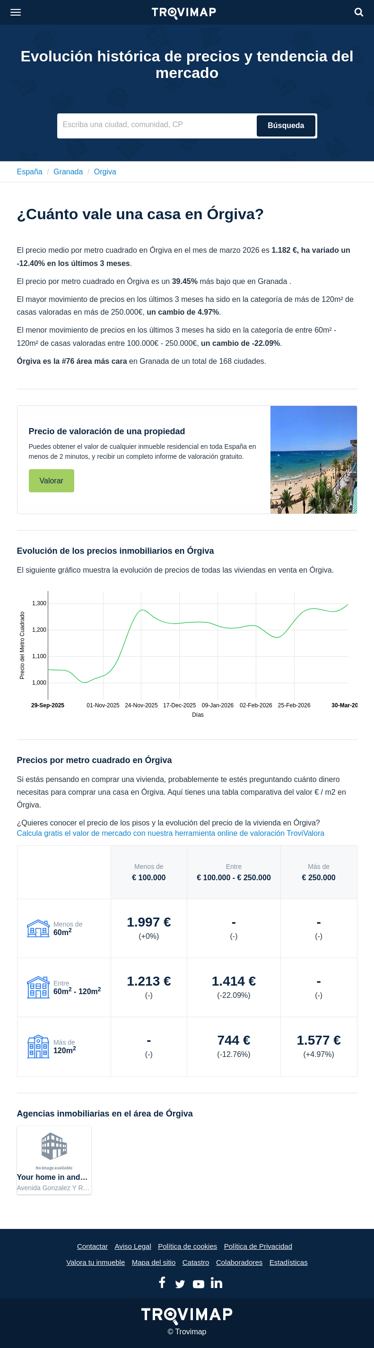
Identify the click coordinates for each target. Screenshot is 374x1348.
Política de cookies (187, 1246)
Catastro (196, 1262)
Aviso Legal (132, 1246)
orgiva (105, 172)
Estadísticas (289, 1262)
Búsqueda (286, 125)
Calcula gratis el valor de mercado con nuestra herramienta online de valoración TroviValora (171, 833)
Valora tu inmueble (95, 1262)
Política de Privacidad (258, 1246)
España (30, 172)
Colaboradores (239, 1262)
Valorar (51, 481)
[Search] (358, 12)
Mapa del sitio (154, 1262)
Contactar (92, 1246)
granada (68, 172)
